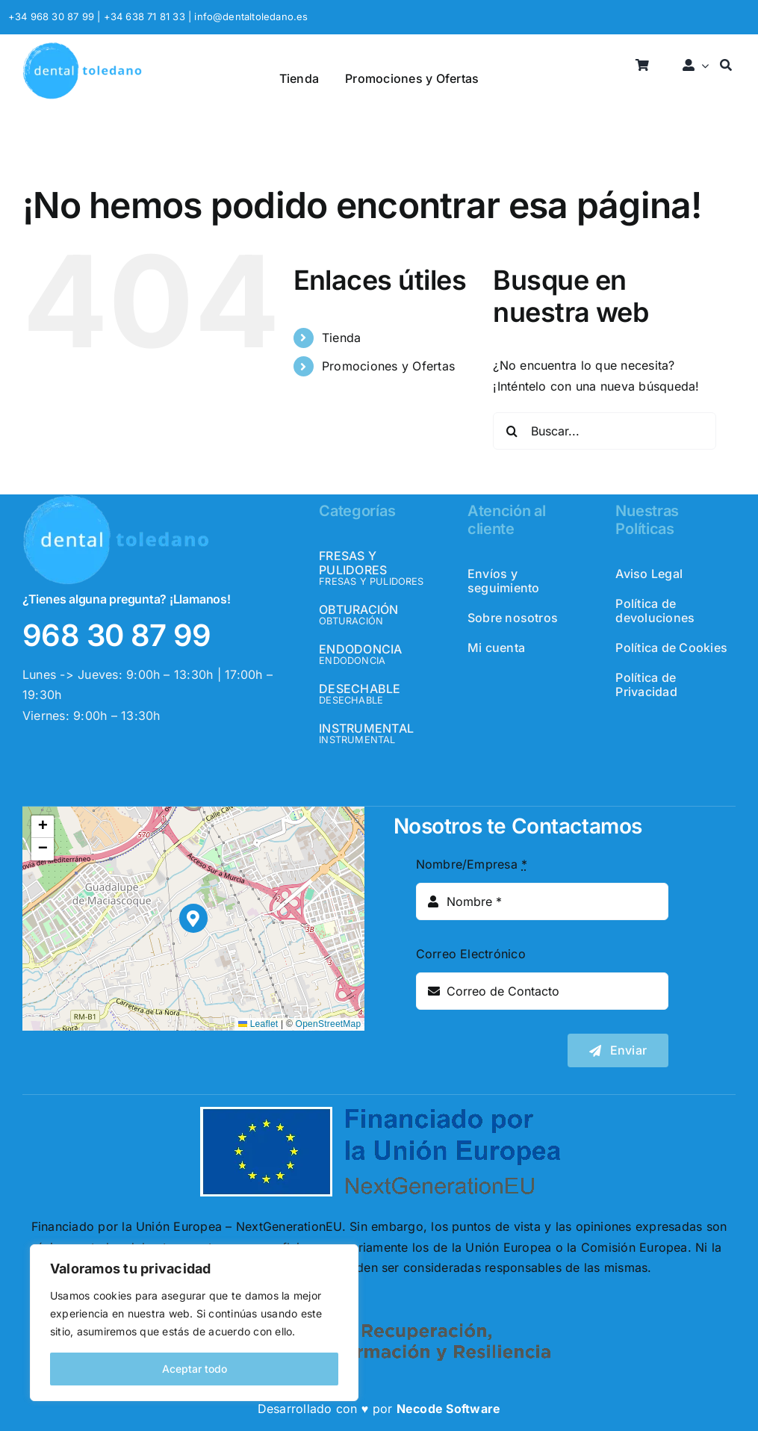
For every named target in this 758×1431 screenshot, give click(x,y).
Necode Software (449, 1408)
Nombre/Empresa (472, 864)
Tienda (341, 337)
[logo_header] (82, 47)
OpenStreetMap (328, 1024)
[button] (193, 918)
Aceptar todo (194, 1368)
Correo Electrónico (471, 953)
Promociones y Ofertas (388, 365)
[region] (194, 1322)
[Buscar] (726, 66)
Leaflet (258, 1024)
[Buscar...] (604, 431)
